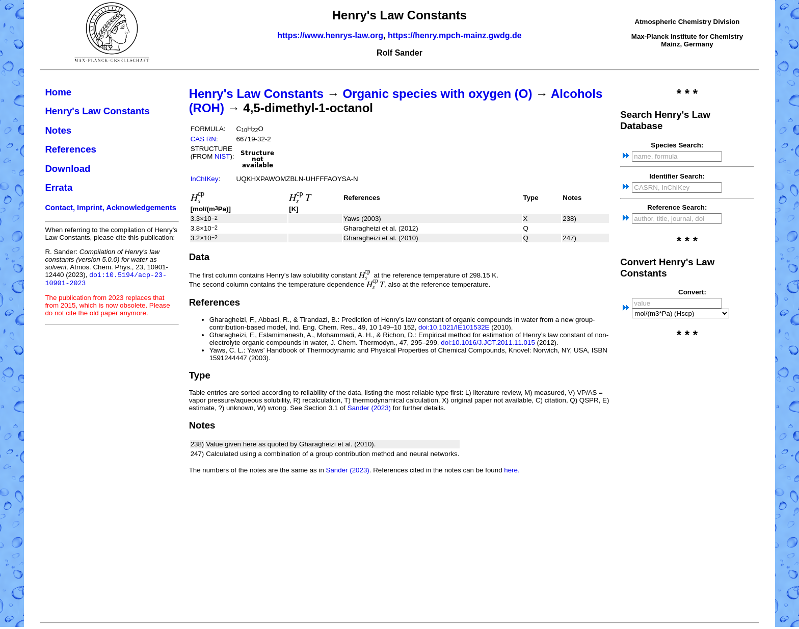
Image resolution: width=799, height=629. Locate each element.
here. (511, 470)
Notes (58, 130)
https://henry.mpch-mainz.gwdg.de (455, 35)
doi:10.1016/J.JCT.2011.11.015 (488, 342)
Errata (58, 187)
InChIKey (205, 179)
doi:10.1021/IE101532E (453, 327)
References (70, 149)
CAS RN (203, 139)
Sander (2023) (369, 408)
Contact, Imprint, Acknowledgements (110, 208)
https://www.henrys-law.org (330, 35)
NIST (222, 156)
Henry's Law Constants (97, 111)
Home (58, 92)
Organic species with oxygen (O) (437, 93)
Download (67, 168)
